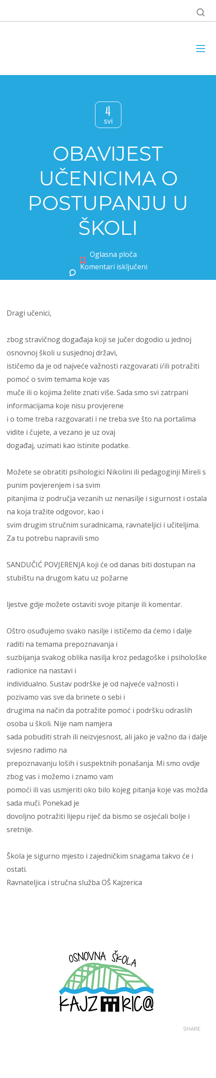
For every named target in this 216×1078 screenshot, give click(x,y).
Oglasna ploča (113, 254)
